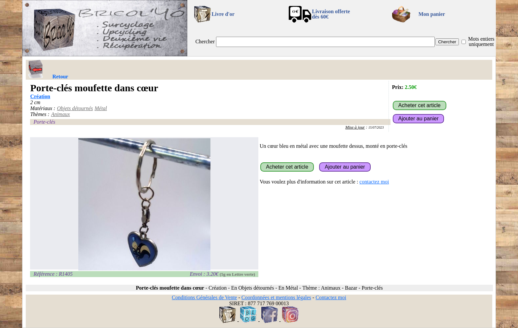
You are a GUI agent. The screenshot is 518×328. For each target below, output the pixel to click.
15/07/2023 (376, 127)
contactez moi (374, 181)
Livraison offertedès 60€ (331, 14)
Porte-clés (44, 122)
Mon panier (432, 14)
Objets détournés (75, 108)
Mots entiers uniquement (481, 41)
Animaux (60, 114)
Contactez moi (330, 297)
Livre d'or (222, 14)
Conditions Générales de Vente (204, 297)
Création (40, 96)
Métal (100, 108)
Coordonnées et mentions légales (276, 297)
